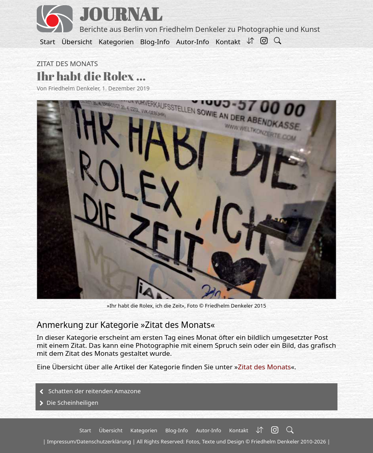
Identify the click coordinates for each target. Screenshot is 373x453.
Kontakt (228, 41)
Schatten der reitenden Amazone (94, 391)
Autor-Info (192, 41)
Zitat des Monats (67, 63)
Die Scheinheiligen (73, 402)
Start (47, 41)
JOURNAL (120, 14)
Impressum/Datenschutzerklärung (89, 441)
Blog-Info (155, 41)
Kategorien (116, 41)
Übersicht (77, 41)
